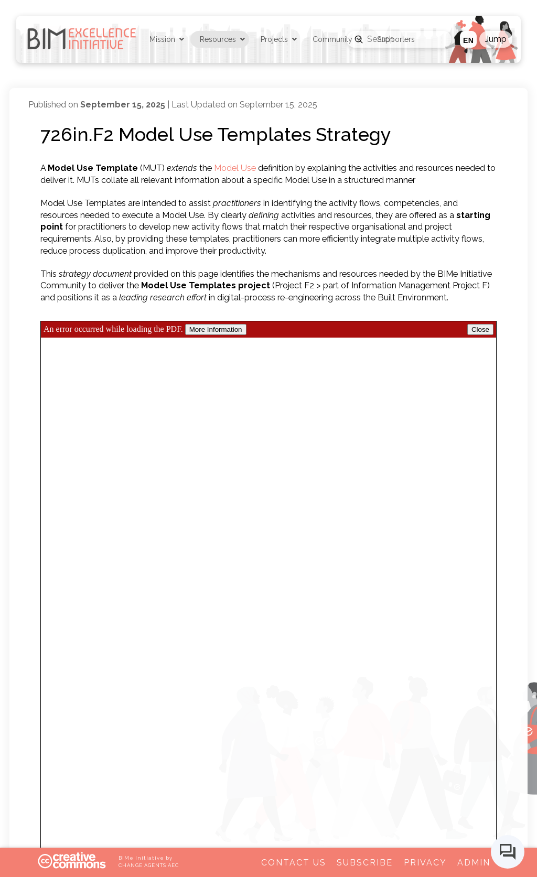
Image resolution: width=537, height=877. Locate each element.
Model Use (235, 168)
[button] (495, 39)
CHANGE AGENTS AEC (148, 865)
